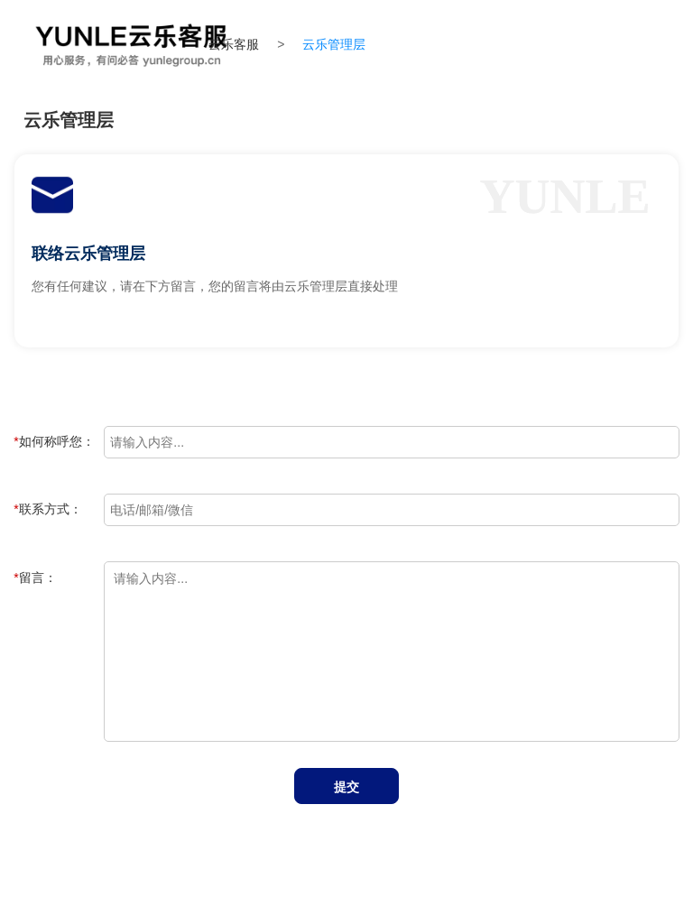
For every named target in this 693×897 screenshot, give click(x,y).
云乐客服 (233, 44)
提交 (346, 787)
